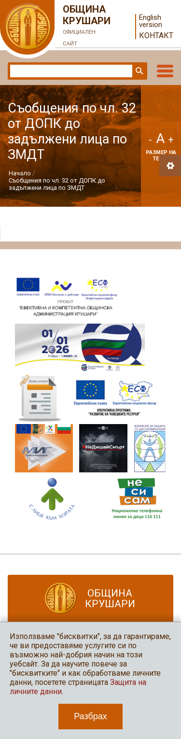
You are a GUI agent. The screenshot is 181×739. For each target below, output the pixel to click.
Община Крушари (87, 26)
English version (150, 21)
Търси (138, 71)
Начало (20, 173)
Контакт (156, 35)
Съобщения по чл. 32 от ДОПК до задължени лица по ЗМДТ (57, 184)
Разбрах (90, 716)
